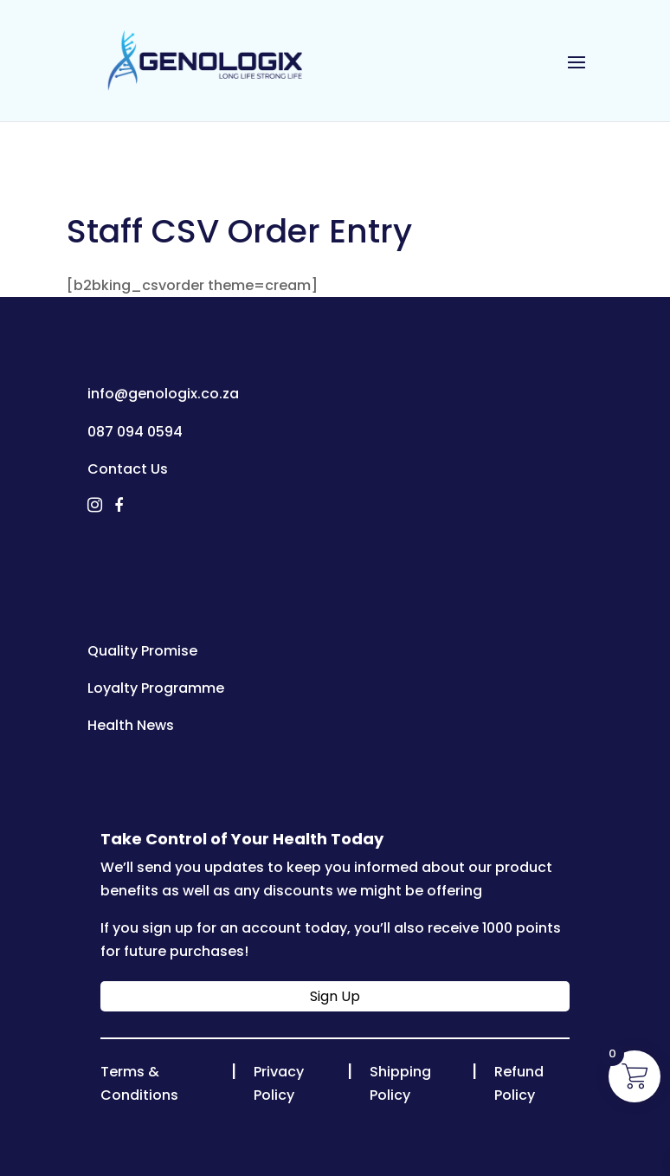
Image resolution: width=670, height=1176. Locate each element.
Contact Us (127, 469)
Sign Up (335, 996)
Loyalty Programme (155, 688)
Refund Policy (519, 1083)
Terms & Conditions (139, 1083)
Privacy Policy (279, 1083)
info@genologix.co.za (163, 394)
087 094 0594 (135, 432)
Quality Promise (142, 651)
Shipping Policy (400, 1083)
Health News (130, 725)
